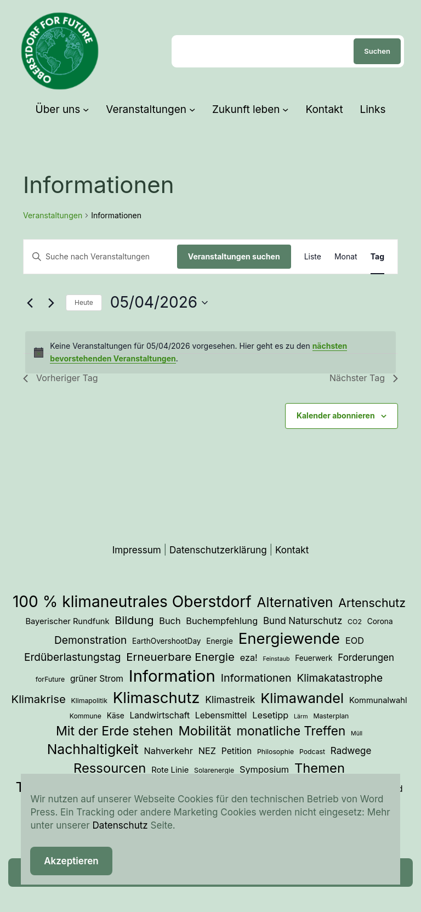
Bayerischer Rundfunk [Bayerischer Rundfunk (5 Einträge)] (67, 621)
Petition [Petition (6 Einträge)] (236, 751)
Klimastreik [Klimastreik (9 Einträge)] (230, 699)
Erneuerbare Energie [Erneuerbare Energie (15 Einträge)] (180, 657)
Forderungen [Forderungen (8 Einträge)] (366, 657)
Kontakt (292, 550)
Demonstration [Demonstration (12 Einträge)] (90, 640)
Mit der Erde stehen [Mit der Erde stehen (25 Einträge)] (114, 731)
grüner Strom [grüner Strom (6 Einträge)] (96, 678)
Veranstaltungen (52, 215)
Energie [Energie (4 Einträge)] (219, 641)
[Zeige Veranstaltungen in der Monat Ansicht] (345, 257)
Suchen (377, 51)
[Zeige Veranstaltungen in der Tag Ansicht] (377, 257)
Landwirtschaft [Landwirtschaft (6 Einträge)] (159, 715)
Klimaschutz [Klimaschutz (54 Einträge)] (156, 697)
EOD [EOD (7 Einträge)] (354, 640)
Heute (84, 302)
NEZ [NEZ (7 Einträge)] (207, 750)
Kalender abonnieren (336, 415)
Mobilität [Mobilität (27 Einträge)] (204, 731)
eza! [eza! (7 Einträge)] (249, 657)
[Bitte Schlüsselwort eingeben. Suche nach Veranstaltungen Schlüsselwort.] (100, 257)
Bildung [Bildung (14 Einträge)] (134, 620)
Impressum (136, 550)
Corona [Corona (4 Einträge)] (380, 621)
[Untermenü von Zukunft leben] (285, 109)
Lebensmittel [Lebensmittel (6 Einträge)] (221, 715)
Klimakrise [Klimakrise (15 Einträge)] (39, 699)
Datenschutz (120, 825)
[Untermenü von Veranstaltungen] (192, 109)
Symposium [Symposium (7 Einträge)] (264, 769)
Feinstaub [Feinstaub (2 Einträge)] (276, 658)
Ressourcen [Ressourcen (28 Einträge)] (109, 768)
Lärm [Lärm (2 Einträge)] (301, 716)
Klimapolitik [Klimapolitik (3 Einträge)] (89, 700)
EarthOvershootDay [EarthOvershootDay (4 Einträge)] (166, 641)
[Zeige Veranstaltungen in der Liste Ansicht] (312, 257)
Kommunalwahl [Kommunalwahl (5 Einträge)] (378, 700)
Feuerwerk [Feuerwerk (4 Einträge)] (313, 658)
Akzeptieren (71, 860)
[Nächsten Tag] (51, 302)
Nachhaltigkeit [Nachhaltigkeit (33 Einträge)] (93, 749)
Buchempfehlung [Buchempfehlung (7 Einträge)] (222, 620)
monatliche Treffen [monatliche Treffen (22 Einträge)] (291, 730)
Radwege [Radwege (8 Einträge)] (351, 750)
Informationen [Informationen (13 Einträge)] (256, 677)
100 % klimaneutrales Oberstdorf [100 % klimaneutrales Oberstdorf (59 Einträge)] (132, 601)
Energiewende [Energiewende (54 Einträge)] (289, 638)
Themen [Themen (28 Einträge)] (319, 768)
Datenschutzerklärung (218, 550)
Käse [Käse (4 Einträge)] (115, 715)
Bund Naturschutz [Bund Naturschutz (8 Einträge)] (302, 620)
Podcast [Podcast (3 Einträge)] (312, 751)
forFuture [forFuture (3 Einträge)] (50, 679)
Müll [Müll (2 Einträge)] (356, 733)
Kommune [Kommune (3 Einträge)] (85, 716)
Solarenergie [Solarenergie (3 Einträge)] (214, 770)
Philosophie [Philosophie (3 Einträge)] (275, 751)
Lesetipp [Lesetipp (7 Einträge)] (270, 715)
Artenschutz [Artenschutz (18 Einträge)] (372, 603)
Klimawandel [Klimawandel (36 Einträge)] (302, 697)
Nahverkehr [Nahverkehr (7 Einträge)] (168, 750)
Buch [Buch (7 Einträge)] (169, 620)
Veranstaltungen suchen (234, 256)
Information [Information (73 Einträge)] (172, 676)
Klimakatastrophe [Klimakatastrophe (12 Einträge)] (340, 677)
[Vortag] (29, 302)
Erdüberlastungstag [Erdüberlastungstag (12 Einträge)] (72, 657)
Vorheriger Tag (60, 377)
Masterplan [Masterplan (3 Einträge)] (331, 716)
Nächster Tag (363, 377)
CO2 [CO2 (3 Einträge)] (355, 622)
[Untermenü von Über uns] (86, 109)
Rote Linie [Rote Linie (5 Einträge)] (170, 770)
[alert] (210, 352)
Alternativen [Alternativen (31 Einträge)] (295, 602)
